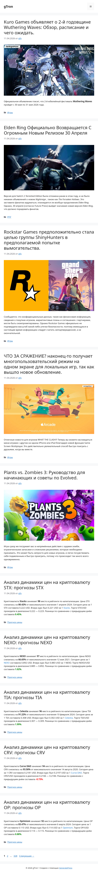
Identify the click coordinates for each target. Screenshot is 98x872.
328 (15, 855)
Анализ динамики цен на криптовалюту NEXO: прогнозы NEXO (47, 639)
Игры (10, 112)
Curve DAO (76, 772)
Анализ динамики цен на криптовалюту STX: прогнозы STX (47, 585)
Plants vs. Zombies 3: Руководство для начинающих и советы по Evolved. (44, 475)
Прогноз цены (14, 622)
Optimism (68, 827)
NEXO (7, 662)
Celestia (69, 717)
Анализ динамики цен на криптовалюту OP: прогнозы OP (47, 804)
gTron (8, 6)
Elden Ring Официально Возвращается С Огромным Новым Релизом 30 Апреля (47, 130)
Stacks (66, 607)
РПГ (9, 217)
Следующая (26, 855)
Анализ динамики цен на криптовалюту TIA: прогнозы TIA (47, 694)
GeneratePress (65, 868)
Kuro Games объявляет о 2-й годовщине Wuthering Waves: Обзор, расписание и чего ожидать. (47, 27)
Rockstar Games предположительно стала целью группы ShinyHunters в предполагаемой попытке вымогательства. (49, 240)
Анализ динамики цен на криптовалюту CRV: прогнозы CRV (47, 749)
